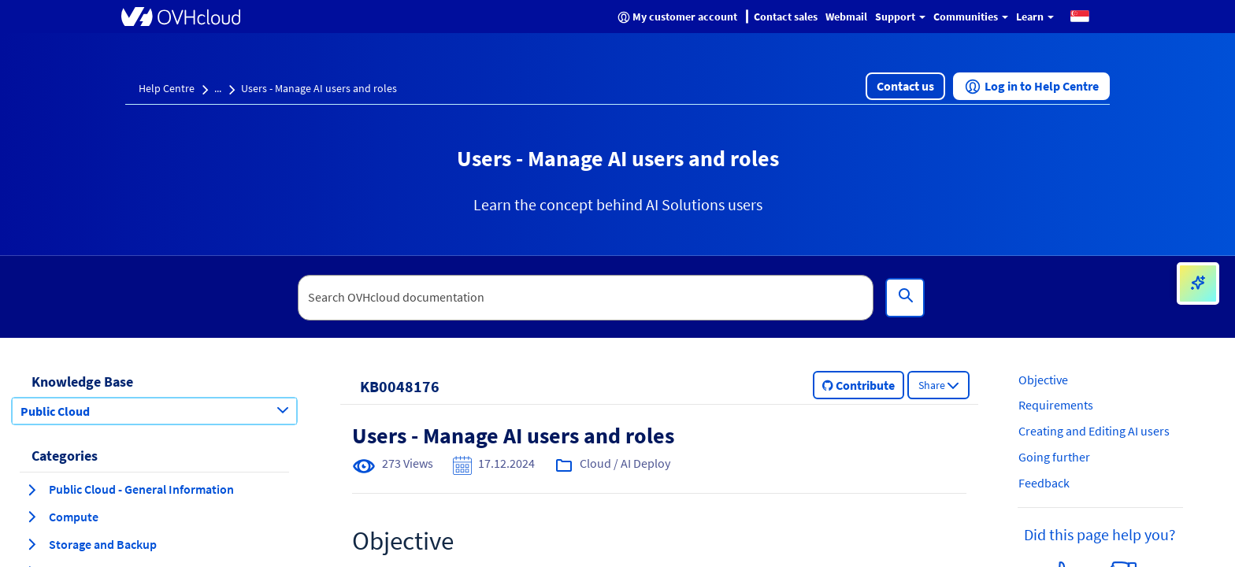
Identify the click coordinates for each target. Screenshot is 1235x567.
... (217, 88)
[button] (1080, 15)
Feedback (1044, 483)
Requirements (1055, 405)
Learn (1035, 16)
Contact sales (786, 16)
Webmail (846, 16)
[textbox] (586, 298)
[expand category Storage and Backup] (31, 544)
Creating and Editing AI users (1094, 431)
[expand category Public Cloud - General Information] (31, 490)
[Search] (905, 297)
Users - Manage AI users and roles (319, 88)
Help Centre (167, 88)
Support (900, 16)
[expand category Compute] (31, 516)
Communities (970, 16)
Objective (1043, 379)
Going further (1054, 457)
